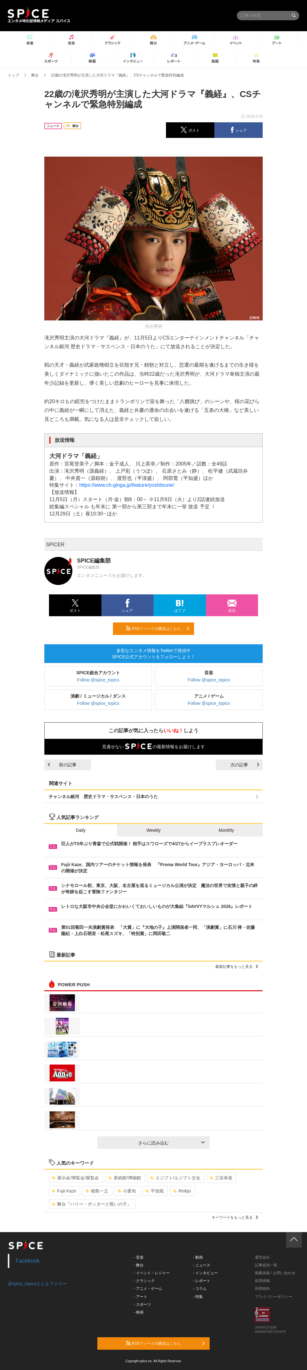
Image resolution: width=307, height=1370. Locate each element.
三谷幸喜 (221, 1177)
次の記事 (245, 764)
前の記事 (62, 764)
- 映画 (139, 1312)
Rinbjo (182, 1190)
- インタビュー (205, 1273)
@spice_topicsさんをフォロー (37, 1283)
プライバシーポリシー (273, 1296)
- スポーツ (142, 1304)
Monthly (226, 830)
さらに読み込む (171, 1142)
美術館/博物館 (124, 1177)
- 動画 (198, 1257)
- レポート (201, 1281)
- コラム (200, 1288)
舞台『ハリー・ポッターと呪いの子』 (91, 1204)
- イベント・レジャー (152, 1273)
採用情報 (262, 1281)
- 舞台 (139, 1265)
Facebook (28, 1261)
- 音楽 (139, 1257)
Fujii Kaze (64, 1190)
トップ (13, 75)
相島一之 (96, 1190)
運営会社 (262, 1257)
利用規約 (262, 1288)
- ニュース (201, 1265)
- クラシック (144, 1281)
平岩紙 (154, 1190)
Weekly (153, 830)
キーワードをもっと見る (235, 1217)
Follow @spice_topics (98, 679)
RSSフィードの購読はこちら (157, 628)
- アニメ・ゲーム (148, 1288)
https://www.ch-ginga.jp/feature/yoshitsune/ (126, 485)
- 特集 (198, 1296)
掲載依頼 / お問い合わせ (275, 1273)
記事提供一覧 (266, 1265)
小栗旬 (127, 1190)
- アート (140, 1296)
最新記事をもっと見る (236, 966)
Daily (80, 830)
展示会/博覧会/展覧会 (75, 1177)
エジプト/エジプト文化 (175, 1177)
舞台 (35, 75)
